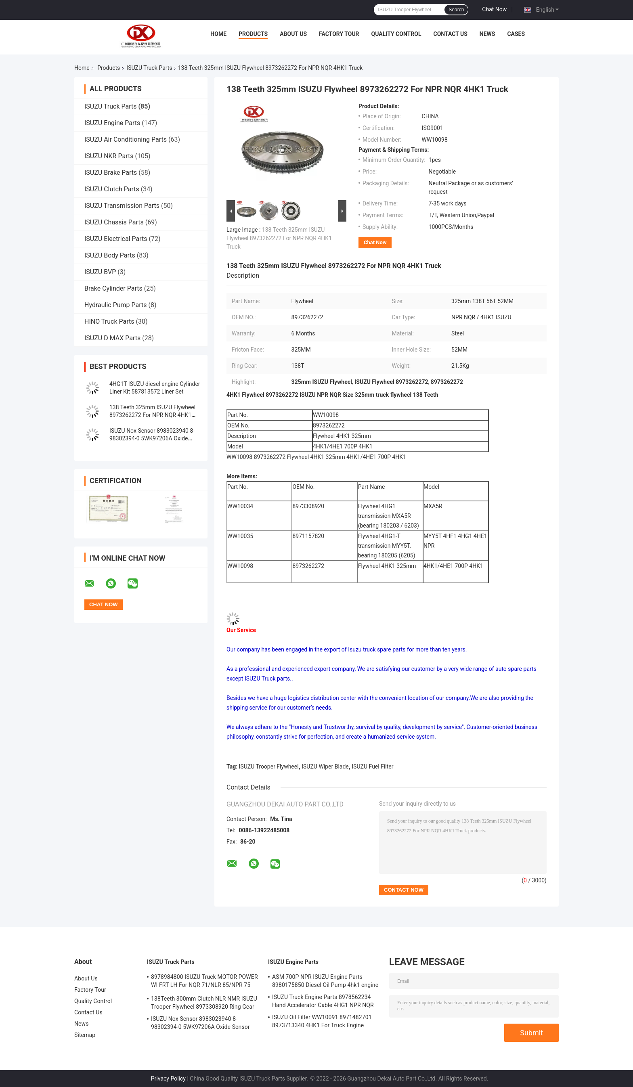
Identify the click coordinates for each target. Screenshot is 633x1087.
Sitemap (84, 1035)
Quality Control (396, 34)
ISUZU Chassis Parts (114, 222)
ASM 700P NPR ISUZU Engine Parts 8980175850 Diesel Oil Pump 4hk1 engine (325, 981)
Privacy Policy (168, 1078)
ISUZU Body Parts (109, 255)
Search (456, 10)
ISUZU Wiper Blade (325, 766)
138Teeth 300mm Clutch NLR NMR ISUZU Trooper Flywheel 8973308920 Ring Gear (204, 1002)
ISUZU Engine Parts (112, 123)
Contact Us (450, 34)
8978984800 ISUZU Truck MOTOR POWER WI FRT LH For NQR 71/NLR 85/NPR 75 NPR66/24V (204, 982)
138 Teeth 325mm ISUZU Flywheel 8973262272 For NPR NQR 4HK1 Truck (152, 415)
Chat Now (494, 9)
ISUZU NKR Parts (108, 156)
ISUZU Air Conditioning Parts (125, 139)
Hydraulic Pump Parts (115, 305)
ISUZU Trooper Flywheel (269, 766)
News (487, 34)
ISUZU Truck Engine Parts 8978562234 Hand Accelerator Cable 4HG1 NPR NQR (323, 1001)
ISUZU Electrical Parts (115, 239)
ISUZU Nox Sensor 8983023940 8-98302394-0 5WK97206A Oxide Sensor (152, 438)
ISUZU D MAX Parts (112, 338)
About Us (293, 34)
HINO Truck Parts (109, 321)
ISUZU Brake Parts (110, 172)
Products (253, 34)
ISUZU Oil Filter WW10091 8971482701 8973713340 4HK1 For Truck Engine (322, 1021)
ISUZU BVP (100, 272)
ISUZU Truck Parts (149, 68)
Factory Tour (339, 34)
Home (218, 34)
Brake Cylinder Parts (113, 288)
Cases (516, 34)
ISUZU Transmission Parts (121, 205)
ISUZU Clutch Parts (111, 189)
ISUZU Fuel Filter (372, 766)
